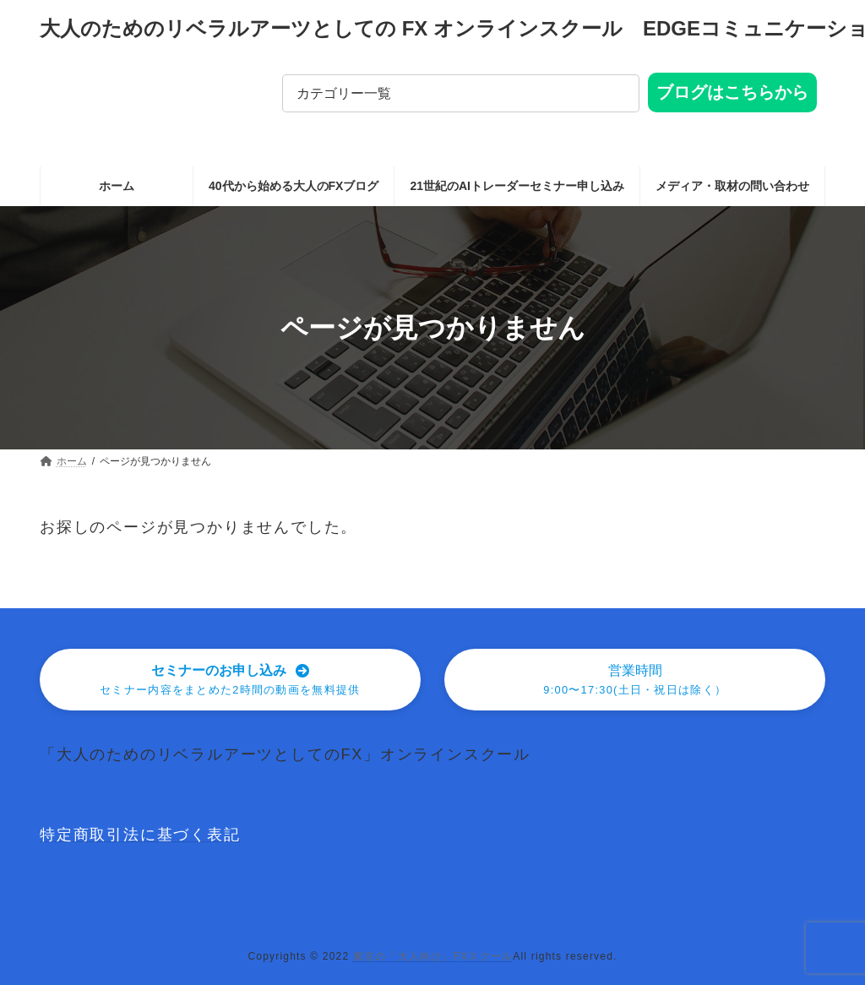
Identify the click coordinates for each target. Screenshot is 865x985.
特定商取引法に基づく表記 (140, 834)
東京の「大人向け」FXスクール (433, 956)
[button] (230, 679)
